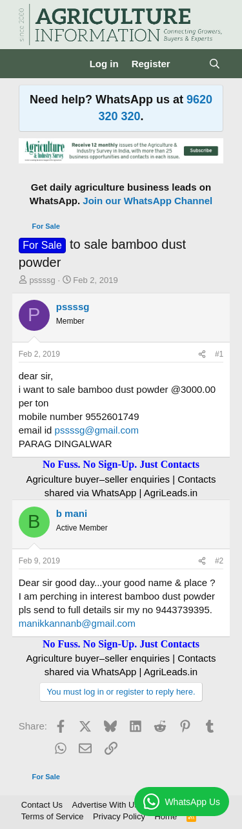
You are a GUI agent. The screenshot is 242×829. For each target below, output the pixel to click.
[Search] (214, 64)
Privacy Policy (119, 816)
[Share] (202, 354)
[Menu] (30, 64)
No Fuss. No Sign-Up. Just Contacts (121, 464)
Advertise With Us (105, 805)
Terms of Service (52, 816)
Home (165, 816)
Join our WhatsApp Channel (147, 200)
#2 (219, 560)
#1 (219, 354)
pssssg (42, 280)
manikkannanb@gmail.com (77, 623)
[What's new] (189, 64)
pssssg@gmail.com (97, 430)
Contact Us (42, 805)
